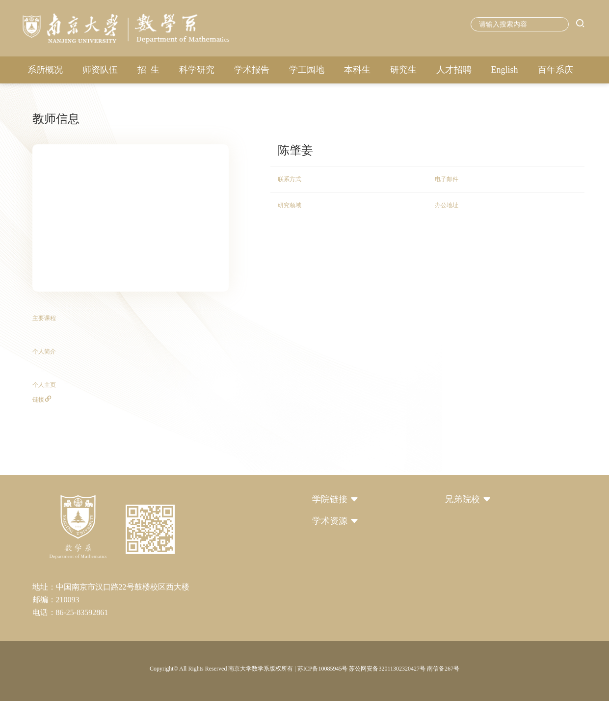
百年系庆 (555, 70)
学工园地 (306, 70)
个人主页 (44, 384)
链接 (42, 399)
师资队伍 (100, 70)
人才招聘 (454, 70)
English (504, 70)
